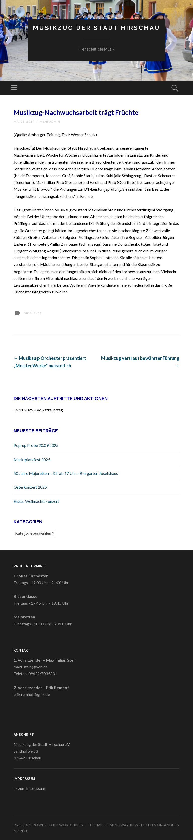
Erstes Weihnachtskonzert (36, 501)
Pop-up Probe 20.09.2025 (36, 445)
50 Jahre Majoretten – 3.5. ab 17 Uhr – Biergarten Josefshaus (66, 473)
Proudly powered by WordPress (48, 825)
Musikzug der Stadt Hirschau (96, 27)
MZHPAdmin (50, 121)
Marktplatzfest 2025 (32, 459)
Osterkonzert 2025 (30, 487)
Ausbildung (32, 313)
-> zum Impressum (29, 788)
